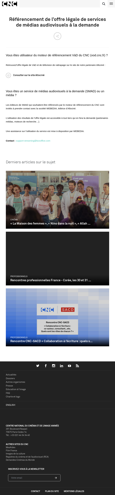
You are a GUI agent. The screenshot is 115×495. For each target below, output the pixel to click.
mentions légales (74, 491)
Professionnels (18, 276)
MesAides (10, 447)
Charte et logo (13, 396)
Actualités (11, 374)
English (10, 404)
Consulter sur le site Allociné (28, 75)
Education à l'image (16, 389)
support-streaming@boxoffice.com (33, 140)
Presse (9, 385)
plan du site (52, 491)
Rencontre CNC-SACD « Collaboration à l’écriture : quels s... (51, 341)
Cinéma (14, 219)
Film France (11, 450)
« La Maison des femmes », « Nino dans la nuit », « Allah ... (50, 223)
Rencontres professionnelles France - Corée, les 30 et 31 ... (50, 280)
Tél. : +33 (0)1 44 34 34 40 (18, 435)
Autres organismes (15, 382)
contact (35, 491)
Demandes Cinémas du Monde (20, 460)
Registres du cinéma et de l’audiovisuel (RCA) (27, 456)
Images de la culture (15, 453)
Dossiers (10, 378)
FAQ (8, 393)
